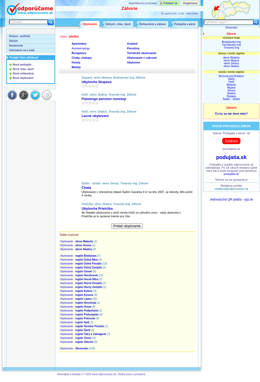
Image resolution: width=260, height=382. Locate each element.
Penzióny (133, 48)
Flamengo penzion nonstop (104, 99)
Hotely (76, 62)
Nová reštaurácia (23, 73)
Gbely (231, 79)
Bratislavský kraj (231, 41)
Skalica (231, 93)
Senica (231, 90)
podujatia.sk (231, 157)
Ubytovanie (90, 24)
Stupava (231, 96)
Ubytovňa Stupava (97, 82)
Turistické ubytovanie (141, 53)
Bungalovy (79, 53)
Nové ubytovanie (23, 78)
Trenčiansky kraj (231, 44)
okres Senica (231, 63)
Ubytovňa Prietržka (97, 208)
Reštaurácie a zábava (152, 24)
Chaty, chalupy (82, 57)
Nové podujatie (22, 64)
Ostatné (132, 43)
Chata (86, 188)
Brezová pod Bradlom (231, 76)
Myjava (231, 87)
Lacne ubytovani (95, 116)
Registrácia (190, 3)
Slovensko (231, 27)
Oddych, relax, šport (118, 24)
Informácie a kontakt (69, 374)
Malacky (231, 84)
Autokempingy (81, 48)
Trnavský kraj (231, 47)
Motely (76, 67)
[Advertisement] (127, 153)
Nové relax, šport (23, 69)
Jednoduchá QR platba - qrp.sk (231, 199)
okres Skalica (231, 66)
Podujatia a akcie (184, 24)
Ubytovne (133, 62)
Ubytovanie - (76, 241)
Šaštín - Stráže (231, 99)
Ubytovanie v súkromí (142, 57)
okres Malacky (231, 57)
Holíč (231, 81)
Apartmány (79, 43)
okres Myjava (231, 60)
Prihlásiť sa (170, 3)
